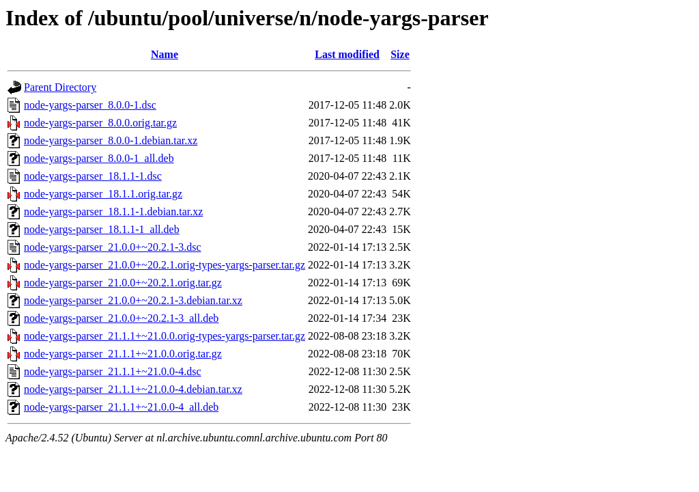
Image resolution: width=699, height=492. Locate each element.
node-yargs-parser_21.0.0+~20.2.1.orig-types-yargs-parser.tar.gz (164, 265)
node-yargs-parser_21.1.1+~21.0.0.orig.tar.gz (123, 353)
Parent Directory (60, 87)
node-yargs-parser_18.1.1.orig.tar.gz (103, 194)
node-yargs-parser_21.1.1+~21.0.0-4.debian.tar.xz (133, 389)
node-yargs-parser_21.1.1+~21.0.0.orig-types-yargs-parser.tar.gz (164, 336)
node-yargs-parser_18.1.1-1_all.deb (102, 229)
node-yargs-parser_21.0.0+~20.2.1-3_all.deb (121, 318)
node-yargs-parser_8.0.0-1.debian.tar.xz (110, 140)
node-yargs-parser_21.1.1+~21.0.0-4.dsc (112, 371)
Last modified (347, 54)
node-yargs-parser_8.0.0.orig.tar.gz (100, 122)
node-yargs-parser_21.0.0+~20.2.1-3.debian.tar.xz (133, 300)
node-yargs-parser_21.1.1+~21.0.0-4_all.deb (121, 407)
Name (164, 54)
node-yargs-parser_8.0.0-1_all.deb (99, 158)
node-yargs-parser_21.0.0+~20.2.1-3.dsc (112, 247)
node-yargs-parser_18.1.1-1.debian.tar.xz (113, 211)
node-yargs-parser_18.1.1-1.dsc (93, 176)
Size (400, 54)
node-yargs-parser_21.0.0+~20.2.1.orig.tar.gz (123, 282)
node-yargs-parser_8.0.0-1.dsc (90, 105)
